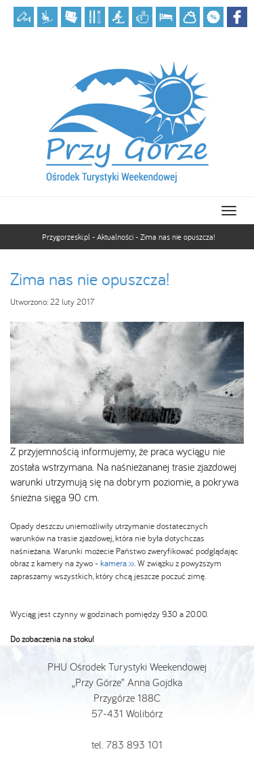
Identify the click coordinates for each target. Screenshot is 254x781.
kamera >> (117, 563)
